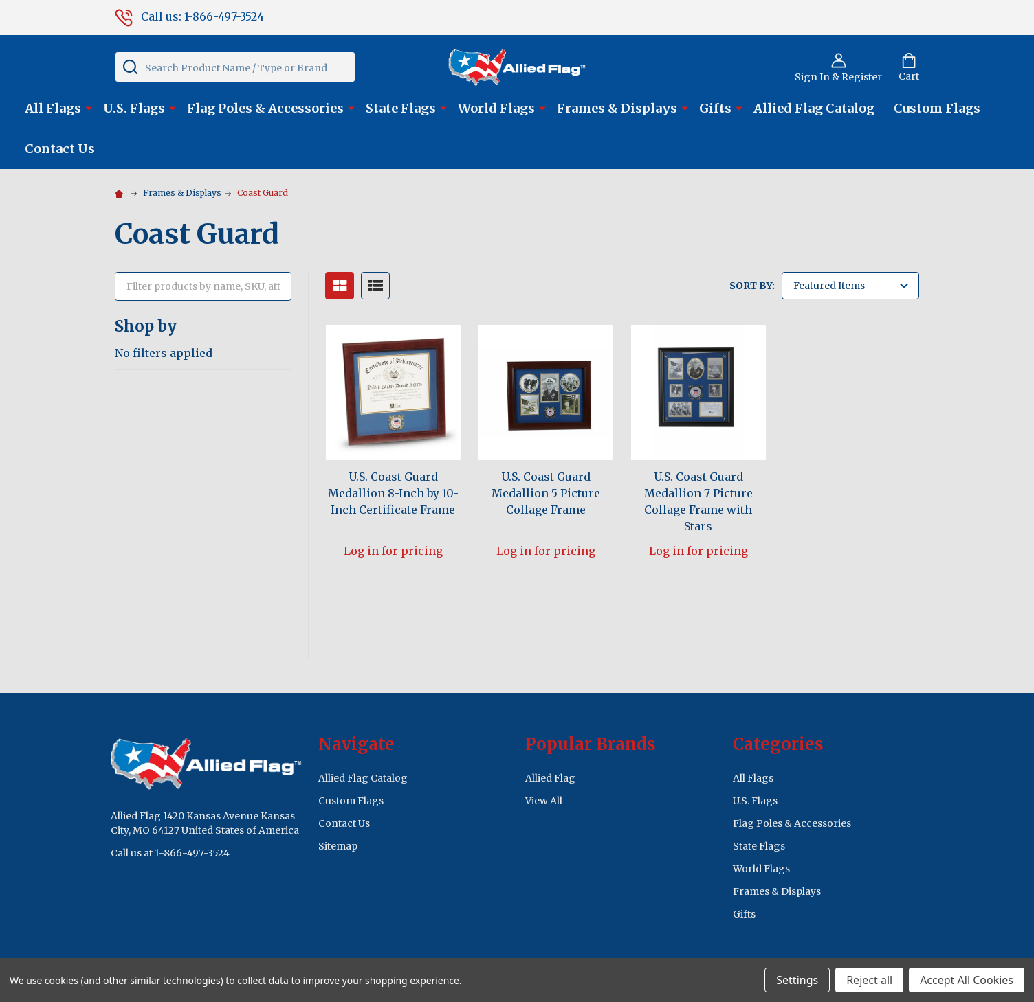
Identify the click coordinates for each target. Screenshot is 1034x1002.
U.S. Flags (134, 108)
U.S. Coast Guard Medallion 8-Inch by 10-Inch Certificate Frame (393, 493)
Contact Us (60, 149)
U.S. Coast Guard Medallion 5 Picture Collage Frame (546, 493)
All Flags (53, 108)
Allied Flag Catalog (814, 108)
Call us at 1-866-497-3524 (170, 853)
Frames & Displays (617, 108)
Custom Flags (937, 108)
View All (543, 801)
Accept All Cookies (966, 980)
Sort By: (752, 286)
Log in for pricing (393, 551)
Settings (797, 980)
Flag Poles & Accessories (265, 108)
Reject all (869, 980)
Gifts (715, 108)
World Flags (496, 108)
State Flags (401, 108)
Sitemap (338, 846)
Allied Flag (550, 778)
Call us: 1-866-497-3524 (189, 16)
